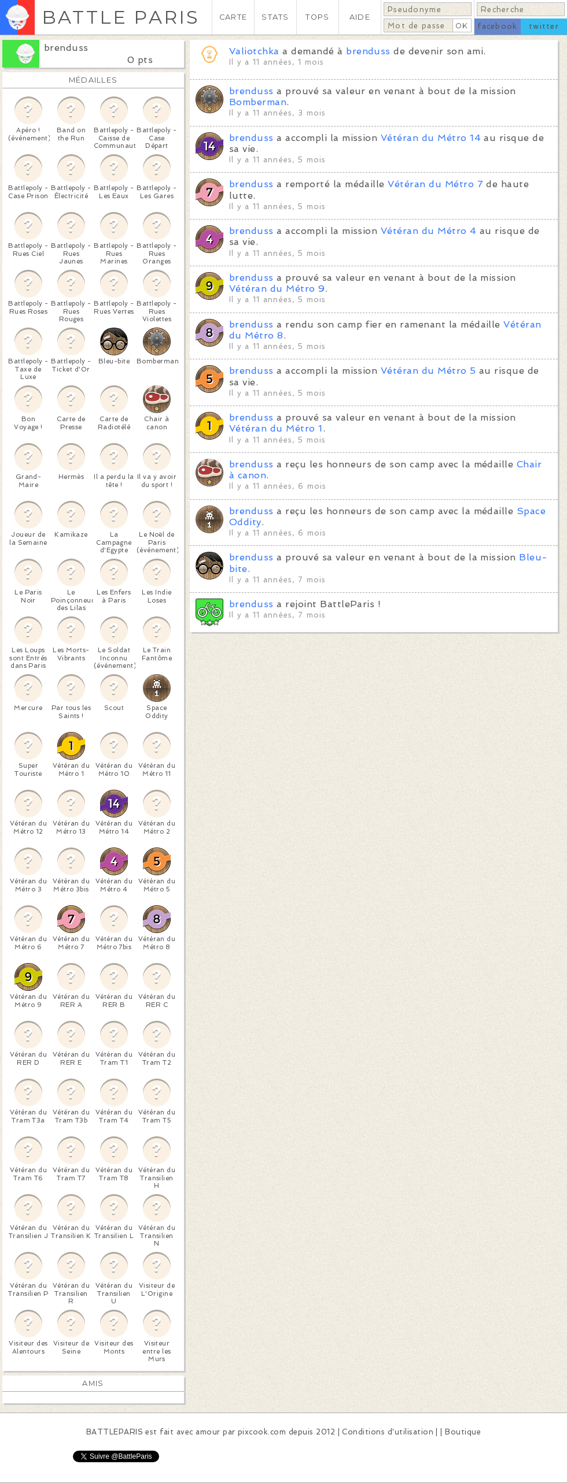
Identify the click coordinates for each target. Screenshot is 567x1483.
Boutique (463, 1432)
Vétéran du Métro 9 (277, 288)
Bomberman (257, 101)
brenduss (66, 47)
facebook (497, 26)
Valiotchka (254, 51)
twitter (544, 26)
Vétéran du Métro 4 (429, 230)
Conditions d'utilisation (387, 1432)
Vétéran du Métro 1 (276, 428)
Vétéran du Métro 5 (428, 370)
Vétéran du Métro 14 (431, 137)
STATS (275, 17)
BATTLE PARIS (121, 17)
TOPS (317, 17)
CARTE (233, 17)
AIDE (359, 17)
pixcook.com (262, 1432)
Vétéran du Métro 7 (435, 184)
